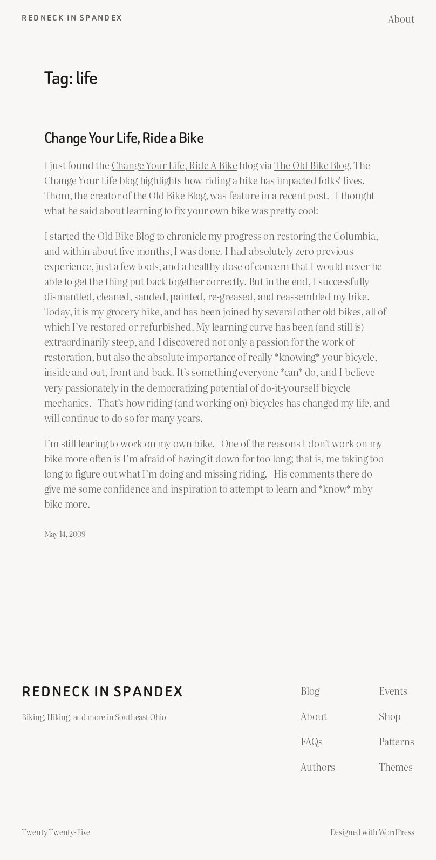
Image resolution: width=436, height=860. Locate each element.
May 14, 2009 (64, 533)
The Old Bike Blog (311, 165)
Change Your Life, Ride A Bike (174, 165)
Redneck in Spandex (72, 18)
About (401, 18)
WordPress (396, 831)
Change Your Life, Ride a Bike (124, 137)
